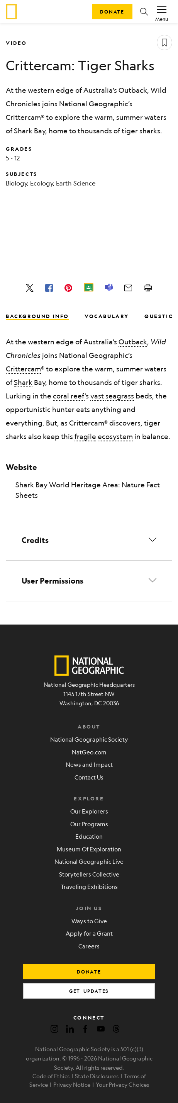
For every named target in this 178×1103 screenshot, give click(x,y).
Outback (133, 341)
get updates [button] (89, 991)
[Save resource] (164, 42)
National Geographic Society (89, 739)
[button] (144, 11)
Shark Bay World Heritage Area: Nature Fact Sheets (87, 489)
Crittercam (23, 368)
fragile (85, 436)
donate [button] (89, 972)
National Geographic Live (89, 861)
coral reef (69, 395)
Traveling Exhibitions (89, 886)
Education (89, 836)
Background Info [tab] (37, 316)
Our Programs (89, 823)
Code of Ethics (51, 1075)
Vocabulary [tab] (107, 316)
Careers (89, 946)
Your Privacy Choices (122, 1084)
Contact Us (89, 777)
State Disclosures (97, 1075)
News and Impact (89, 764)
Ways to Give (89, 920)
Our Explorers (89, 811)
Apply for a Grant (89, 933)
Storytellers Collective (89, 874)
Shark (23, 382)
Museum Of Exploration (89, 849)
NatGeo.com (89, 752)
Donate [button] (112, 12)
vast (97, 395)
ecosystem (115, 436)
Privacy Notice (71, 1084)
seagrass (119, 395)
